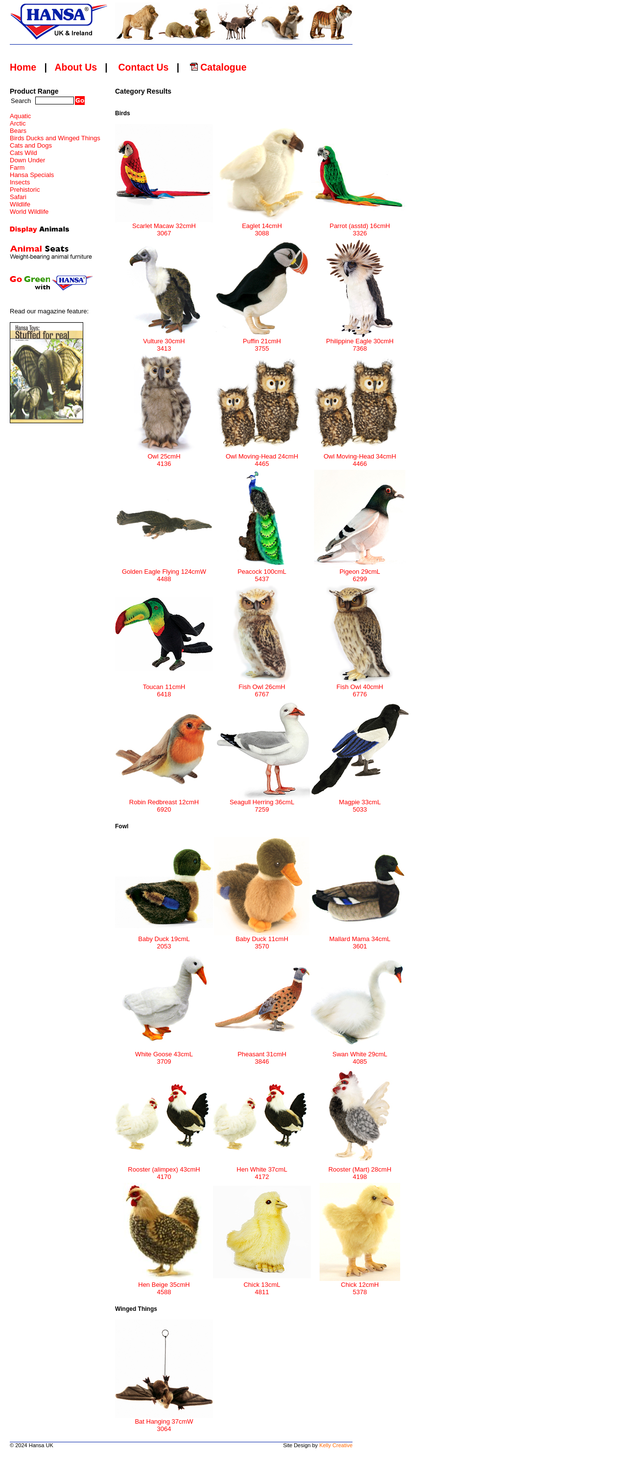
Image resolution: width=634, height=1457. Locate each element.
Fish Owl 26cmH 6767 (262, 687)
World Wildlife (29, 211)
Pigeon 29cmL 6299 (360, 572)
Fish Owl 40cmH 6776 (360, 687)
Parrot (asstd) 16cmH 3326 (360, 226)
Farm (17, 167)
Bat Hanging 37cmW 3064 (164, 1422)
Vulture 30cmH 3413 (164, 342)
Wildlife (20, 204)
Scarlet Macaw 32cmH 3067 (164, 226)
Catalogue (218, 67)
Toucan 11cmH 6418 (164, 687)
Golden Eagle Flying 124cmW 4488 (164, 572)
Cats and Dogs (31, 145)
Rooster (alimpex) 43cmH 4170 (164, 1170)
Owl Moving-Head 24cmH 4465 (262, 457)
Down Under (27, 160)
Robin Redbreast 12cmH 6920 (164, 802)
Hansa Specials (32, 175)
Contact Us (143, 67)
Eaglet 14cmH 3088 (262, 226)
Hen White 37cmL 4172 (262, 1170)
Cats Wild (23, 152)
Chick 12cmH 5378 (360, 1285)
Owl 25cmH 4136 (164, 457)
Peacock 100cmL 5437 (262, 572)
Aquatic (20, 116)
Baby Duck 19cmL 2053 (164, 939)
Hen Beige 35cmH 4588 (164, 1285)
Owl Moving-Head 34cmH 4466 (360, 457)
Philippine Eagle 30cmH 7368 (360, 342)
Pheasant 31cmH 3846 (262, 1055)
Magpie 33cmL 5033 (360, 802)
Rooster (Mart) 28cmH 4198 (360, 1170)
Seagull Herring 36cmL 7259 (262, 802)
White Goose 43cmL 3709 (164, 1055)
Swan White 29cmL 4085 (360, 1055)
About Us (75, 67)
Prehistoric (25, 189)
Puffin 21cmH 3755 (262, 342)
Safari (18, 197)
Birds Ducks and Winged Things (55, 138)
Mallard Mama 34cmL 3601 (360, 939)
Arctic (18, 123)
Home (23, 67)
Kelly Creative (335, 1445)
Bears (18, 130)
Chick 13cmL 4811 (262, 1285)
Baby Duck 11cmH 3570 (262, 939)
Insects (20, 182)
